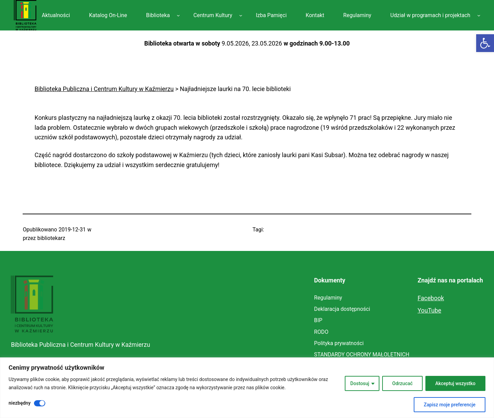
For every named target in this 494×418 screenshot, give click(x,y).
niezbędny (20, 403)
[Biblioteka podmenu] (178, 15)
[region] (247, 387)
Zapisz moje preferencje (449, 404)
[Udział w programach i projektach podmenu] (478, 15)
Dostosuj (359, 383)
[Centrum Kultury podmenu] (240, 15)
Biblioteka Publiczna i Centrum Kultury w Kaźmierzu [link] (80, 344)
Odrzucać (402, 383)
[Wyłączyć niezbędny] (39, 403)
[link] (485, 43)
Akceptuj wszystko (455, 383)
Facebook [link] (430, 298)
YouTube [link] (429, 310)
